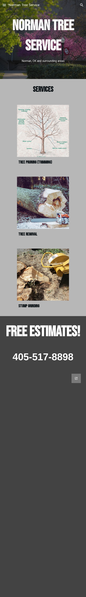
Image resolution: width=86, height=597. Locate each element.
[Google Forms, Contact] (43, 483)
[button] (4, 5)
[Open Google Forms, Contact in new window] (76, 378)
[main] (43, 39)
